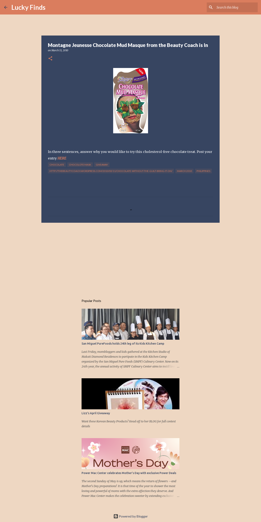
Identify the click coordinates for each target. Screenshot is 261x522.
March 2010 (184, 171)
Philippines (203, 171)
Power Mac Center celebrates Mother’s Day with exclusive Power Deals (129, 473)
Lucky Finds (28, 7)
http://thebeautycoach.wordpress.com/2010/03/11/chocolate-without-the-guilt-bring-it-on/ (111, 171)
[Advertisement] (130, 257)
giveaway (102, 164)
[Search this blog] (236, 7)
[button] (50, 58)
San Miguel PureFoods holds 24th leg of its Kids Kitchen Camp (123, 343)
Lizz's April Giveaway (96, 413)
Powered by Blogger (130, 516)
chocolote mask (80, 164)
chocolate (57, 164)
